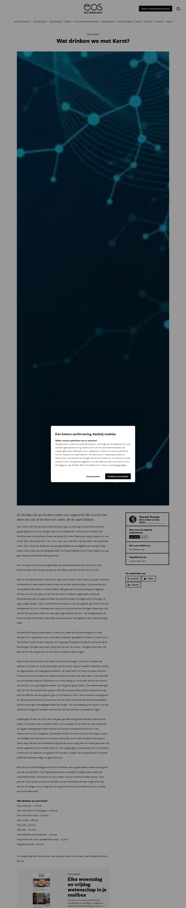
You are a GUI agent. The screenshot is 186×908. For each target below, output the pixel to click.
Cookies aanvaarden (118, 476)
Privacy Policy (120, 465)
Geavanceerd (93, 476)
